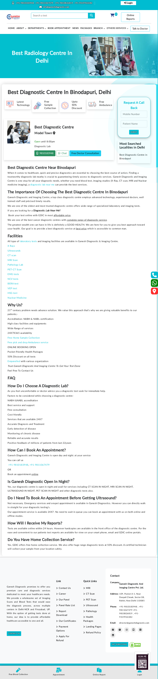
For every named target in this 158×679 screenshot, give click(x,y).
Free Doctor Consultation (85, 153)
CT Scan (90, 594)
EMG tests (13, 274)
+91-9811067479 (44, 3)
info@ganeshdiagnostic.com (56, 7)
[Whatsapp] (154, 284)
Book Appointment (59, 28)
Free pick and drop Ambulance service (28, 342)
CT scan (12, 255)
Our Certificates (67, 621)
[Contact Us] (154, 276)
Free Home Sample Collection (24, 338)
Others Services (116, 28)
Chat (62, 153)
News (75, 28)
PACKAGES (86, 28)
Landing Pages (94, 627)
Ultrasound (92, 605)
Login (128, 3)
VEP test (12, 288)
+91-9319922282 (83, 3)
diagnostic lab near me (42, 185)
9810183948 (44, 153)
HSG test (12, 293)
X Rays (11, 246)
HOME (11, 28)
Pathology (91, 611)
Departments (36, 28)
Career (62, 594)
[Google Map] (154, 292)
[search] (91, 16)
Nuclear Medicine (17, 298)
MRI (88, 588)
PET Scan (91, 600)
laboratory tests (28, 241)
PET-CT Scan (15, 269)
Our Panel (64, 600)
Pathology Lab (15, 265)
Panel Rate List (67, 605)
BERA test (13, 284)
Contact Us (14, 633)
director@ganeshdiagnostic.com (134, 623)
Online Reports (130, 17)
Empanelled (14, 361)
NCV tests (13, 279)
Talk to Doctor (140, 28)
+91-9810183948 (25, 3)
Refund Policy (93, 632)
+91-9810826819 (64, 3)
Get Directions (119, 644)
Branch (98, 28)
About (20, 28)
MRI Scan (13, 260)
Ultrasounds (14, 251)
